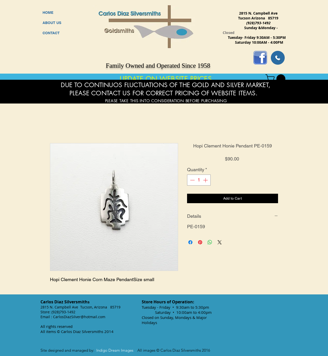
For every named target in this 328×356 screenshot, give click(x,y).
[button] (276, 78)
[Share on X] (220, 242)
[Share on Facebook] (190, 242)
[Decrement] (192, 180)
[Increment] (206, 180)
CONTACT (51, 33)
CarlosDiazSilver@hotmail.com (79, 316)
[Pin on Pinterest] (200, 242)
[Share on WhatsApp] (210, 242)
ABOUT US (52, 23)
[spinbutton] (199, 180)
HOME (48, 12)
